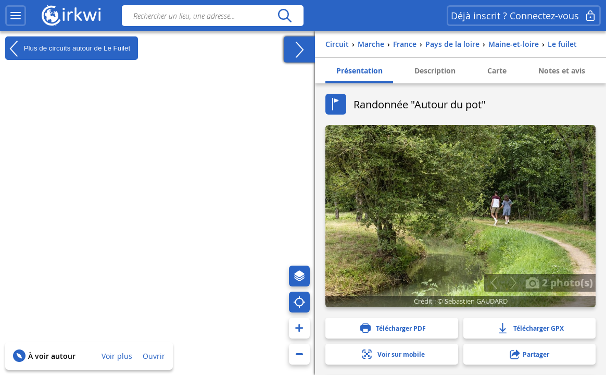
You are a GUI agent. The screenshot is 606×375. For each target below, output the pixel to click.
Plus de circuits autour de (67, 48)
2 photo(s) (559, 282)
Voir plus (117, 356)
